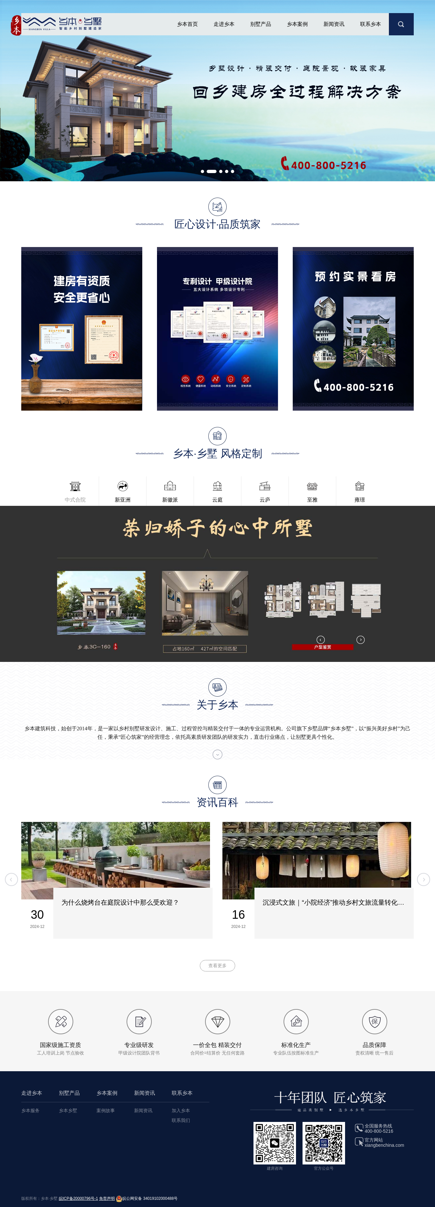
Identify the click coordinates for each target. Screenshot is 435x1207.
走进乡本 (224, 24)
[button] (202, 171)
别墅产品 (260, 24)
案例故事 (105, 1110)
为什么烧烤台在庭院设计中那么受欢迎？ (120, 902)
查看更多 (217, 965)
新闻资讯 (333, 24)
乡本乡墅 (68, 1110)
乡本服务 (30, 1110)
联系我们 (181, 1120)
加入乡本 (181, 1110)
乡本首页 (187, 24)
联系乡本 (370, 24)
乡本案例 (297, 24)
